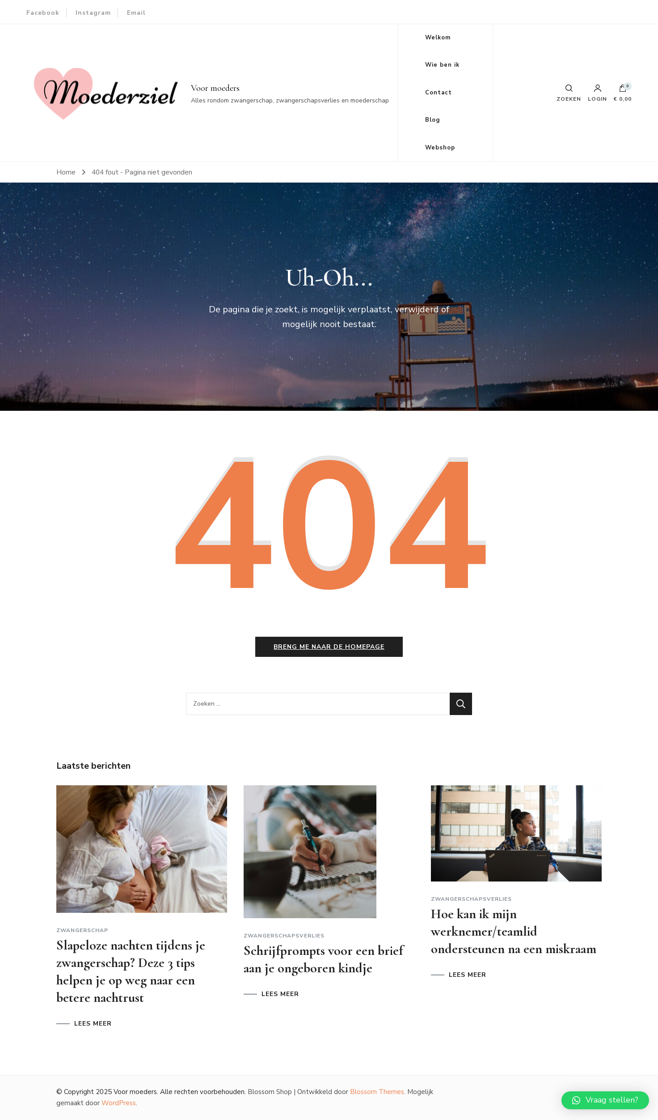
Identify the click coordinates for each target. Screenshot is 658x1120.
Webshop (440, 148)
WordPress (118, 1103)
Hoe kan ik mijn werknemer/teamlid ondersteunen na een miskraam (513, 931)
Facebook (42, 13)
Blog (432, 120)
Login (597, 93)
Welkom (438, 38)
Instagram (93, 13)
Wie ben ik (442, 65)
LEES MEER (93, 1024)
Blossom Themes (377, 1091)
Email (136, 13)
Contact (438, 93)
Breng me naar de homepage (329, 647)
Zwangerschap (82, 930)
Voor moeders (215, 88)
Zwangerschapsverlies (284, 936)
